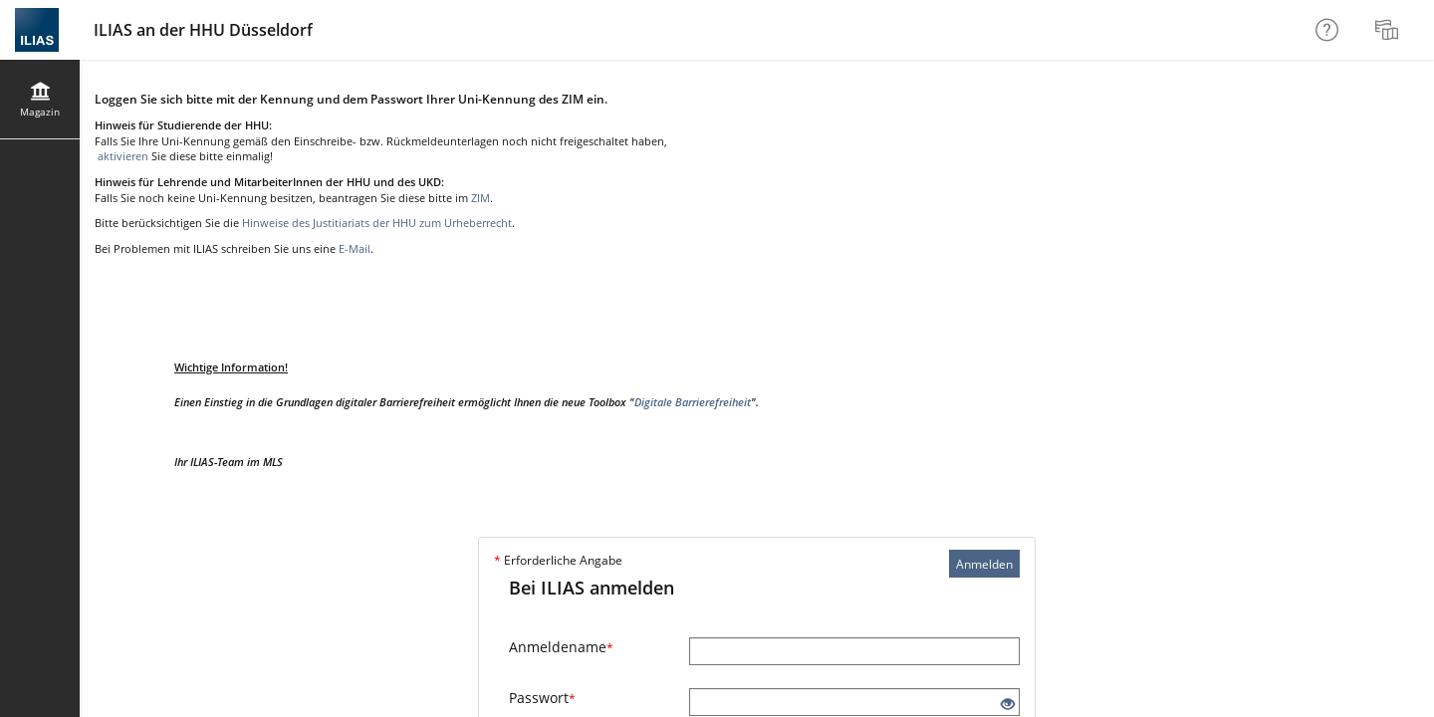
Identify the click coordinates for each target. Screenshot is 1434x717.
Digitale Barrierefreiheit (692, 401)
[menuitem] (1389, 30)
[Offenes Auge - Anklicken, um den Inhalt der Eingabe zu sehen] (1008, 704)
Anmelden (984, 564)
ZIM (480, 197)
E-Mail (354, 248)
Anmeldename (561, 646)
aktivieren (121, 155)
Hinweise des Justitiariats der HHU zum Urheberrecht (377, 222)
